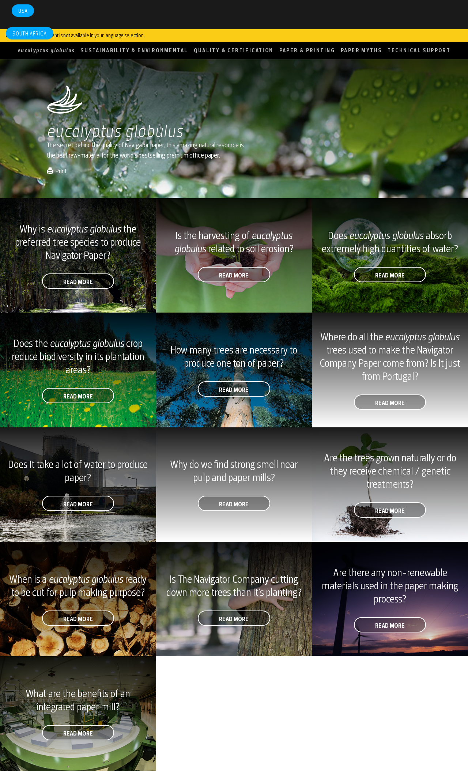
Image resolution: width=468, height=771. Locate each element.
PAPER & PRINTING (307, 50)
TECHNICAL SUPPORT (419, 50)
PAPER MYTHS (361, 50)
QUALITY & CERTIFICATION (233, 50)
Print (57, 171)
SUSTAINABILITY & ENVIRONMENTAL (134, 50)
